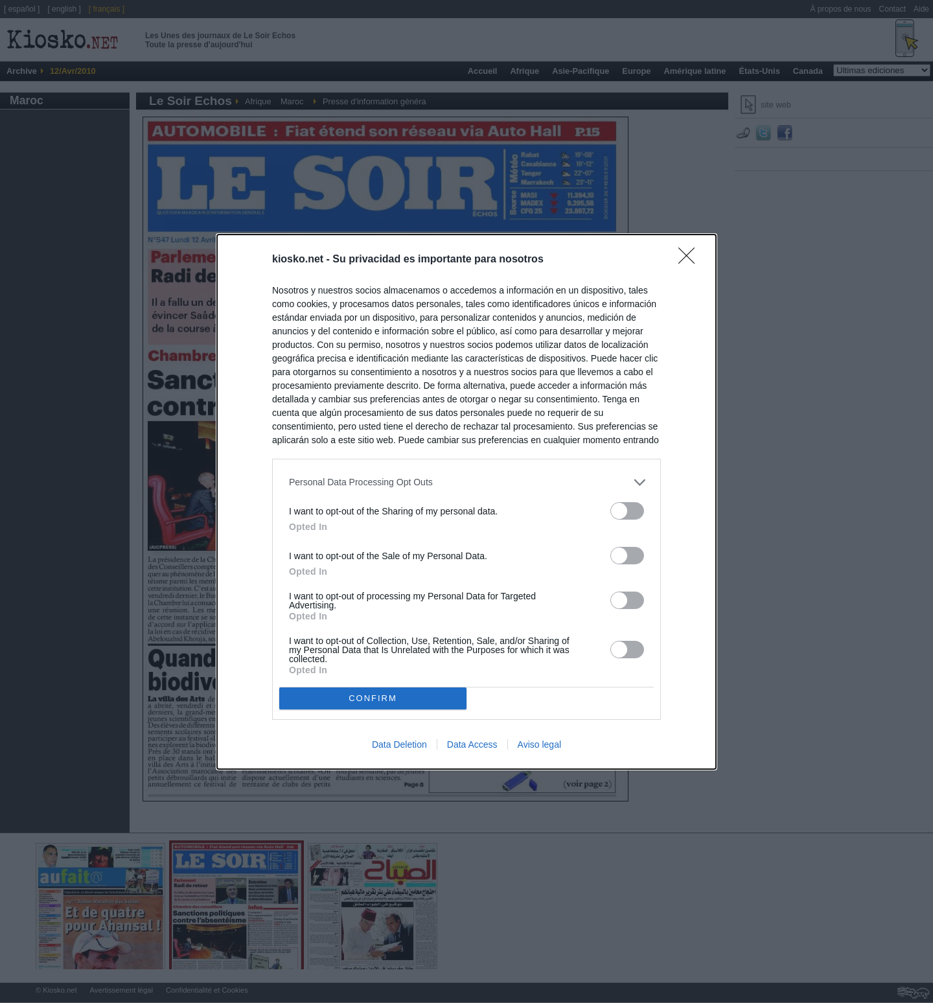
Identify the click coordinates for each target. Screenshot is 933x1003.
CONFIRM (373, 697)
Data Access (472, 744)
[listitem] (466, 482)
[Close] (690, 260)
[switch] (627, 511)
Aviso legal (539, 744)
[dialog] (466, 502)
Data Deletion (399, 744)
